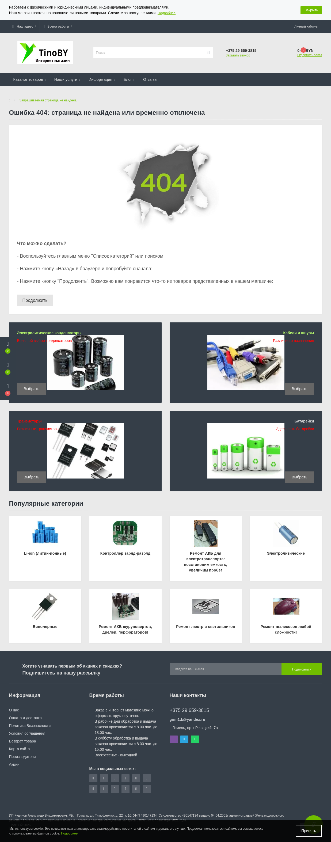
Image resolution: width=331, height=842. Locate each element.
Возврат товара (22, 741)
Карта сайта (19, 749)
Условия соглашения (27, 733)
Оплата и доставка (25, 718)
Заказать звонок (238, 55)
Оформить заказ (309, 55)
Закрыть (311, 10)
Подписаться (301, 669)
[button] (24, 26)
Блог (129, 79)
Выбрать (32, 389)
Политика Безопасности (30, 725)
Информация (102, 79)
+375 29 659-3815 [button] (189, 710)
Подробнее (167, 13)
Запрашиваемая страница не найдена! (48, 100)
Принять (308, 831)
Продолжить (35, 300)
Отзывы (150, 79)
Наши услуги (67, 79)
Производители (22, 757)
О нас (14, 710)
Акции (14, 764)
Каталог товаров (29, 79)
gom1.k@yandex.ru (188, 719)
